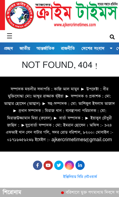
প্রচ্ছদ (8, 48)
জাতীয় (25, 48)
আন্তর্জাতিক (45, 48)
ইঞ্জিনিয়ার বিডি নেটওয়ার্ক (80, 176)
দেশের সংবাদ (93, 48)
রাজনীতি (68, 48)
